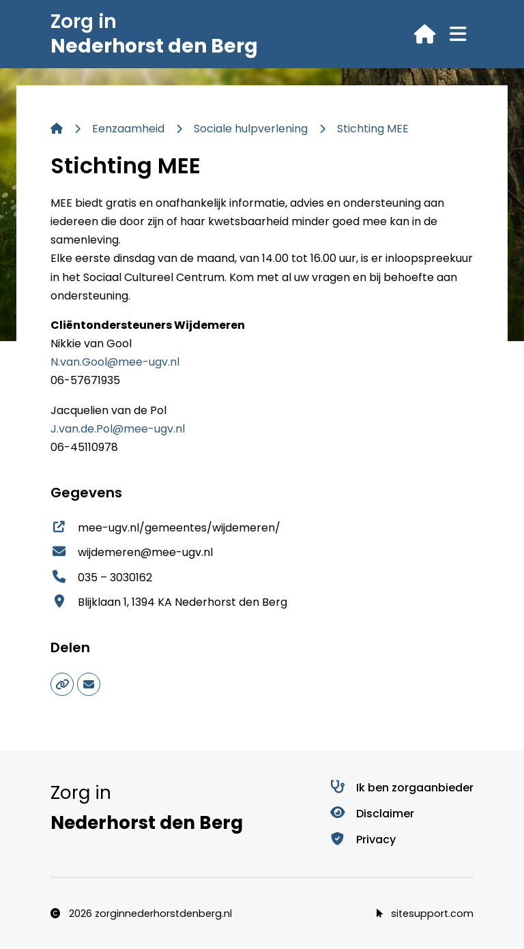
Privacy (362, 839)
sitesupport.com (425, 913)
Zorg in (154, 33)
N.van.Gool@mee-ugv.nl (114, 362)
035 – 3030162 (101, 577)
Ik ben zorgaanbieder (401, 787)
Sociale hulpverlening (251, 128)
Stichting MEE (373, 128)
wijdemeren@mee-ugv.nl (131, 552)
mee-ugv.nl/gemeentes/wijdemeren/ (165, 528)
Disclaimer (371, 813)
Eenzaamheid (128, 128)
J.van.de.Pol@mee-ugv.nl (117, 429)
